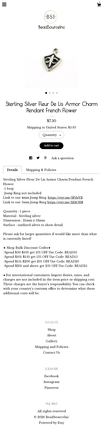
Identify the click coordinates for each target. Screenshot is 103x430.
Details (12, 170)
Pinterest (52, 387)
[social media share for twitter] (38, 158)
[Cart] (99, 5)
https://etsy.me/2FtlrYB (65, 197)
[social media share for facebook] (31, 158)
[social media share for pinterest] (46, 158)
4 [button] (57, 93)
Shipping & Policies (41, 170)
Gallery (51, 341)
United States (56, 127)
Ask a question (62, 158)
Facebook (51, 376)
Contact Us (51, 352)
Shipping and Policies (51, 347)
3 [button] (53, 93)
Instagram (51, 382)
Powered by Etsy (51, 422)
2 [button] (50, 93)
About (51, 335)
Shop (52, 329)
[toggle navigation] (4, 4)
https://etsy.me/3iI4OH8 (65, 202)
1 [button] (46, 93)
